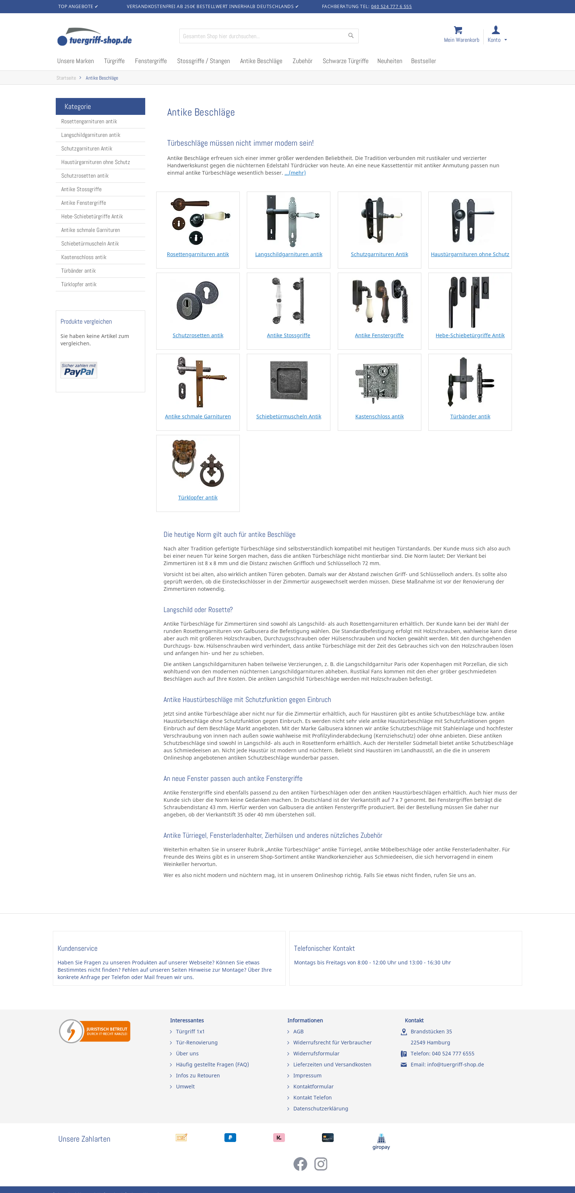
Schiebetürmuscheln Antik (90, 243)
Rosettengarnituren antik (89, 121)
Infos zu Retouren (198, 1075)
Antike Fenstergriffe (83, 203)
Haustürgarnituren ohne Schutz (95, 162)
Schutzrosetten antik (85, 175)
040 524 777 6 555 (391, 6)
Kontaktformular (313, 1086)
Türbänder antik (78, 270)
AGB (298, 1031)
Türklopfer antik (78, 284)
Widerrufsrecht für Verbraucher (332, 1042)
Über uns (187, 1053)
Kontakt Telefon (312, 1097)
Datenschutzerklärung (320, 1108)
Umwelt (185, 1086)
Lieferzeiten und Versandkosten (332, 1064)
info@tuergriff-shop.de (455, 1064)
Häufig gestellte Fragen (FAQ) (212, 1064)
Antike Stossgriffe (81, 189)
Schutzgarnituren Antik (86, 148)
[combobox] (269, 36)
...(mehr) (295, 172)
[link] (503, 37)
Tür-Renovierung (197, 1042)
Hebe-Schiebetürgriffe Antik (92, 216)
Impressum (307, 1075)
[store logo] (115, 37)
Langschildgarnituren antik (90, 135)
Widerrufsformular (316, 1053)
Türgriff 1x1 (190, 1031)
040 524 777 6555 (453, 1053)
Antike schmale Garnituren (90, 230)
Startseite (66, 78)
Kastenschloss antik (83, 257)
